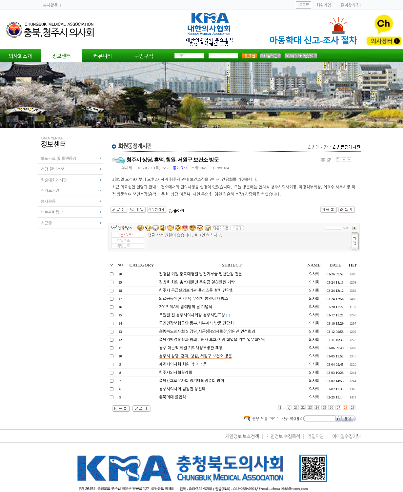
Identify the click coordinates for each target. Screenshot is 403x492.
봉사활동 (51, 5)
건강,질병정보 (52, 169)
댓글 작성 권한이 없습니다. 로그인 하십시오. (249, 241)
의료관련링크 (52, 212)
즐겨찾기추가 (352, 5)
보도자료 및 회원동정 (58, 158)
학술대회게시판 (54, 180)
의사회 (126, 168)
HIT (353, 265)
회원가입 (323, 5)
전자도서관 (50, 191)
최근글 (46, 223)
